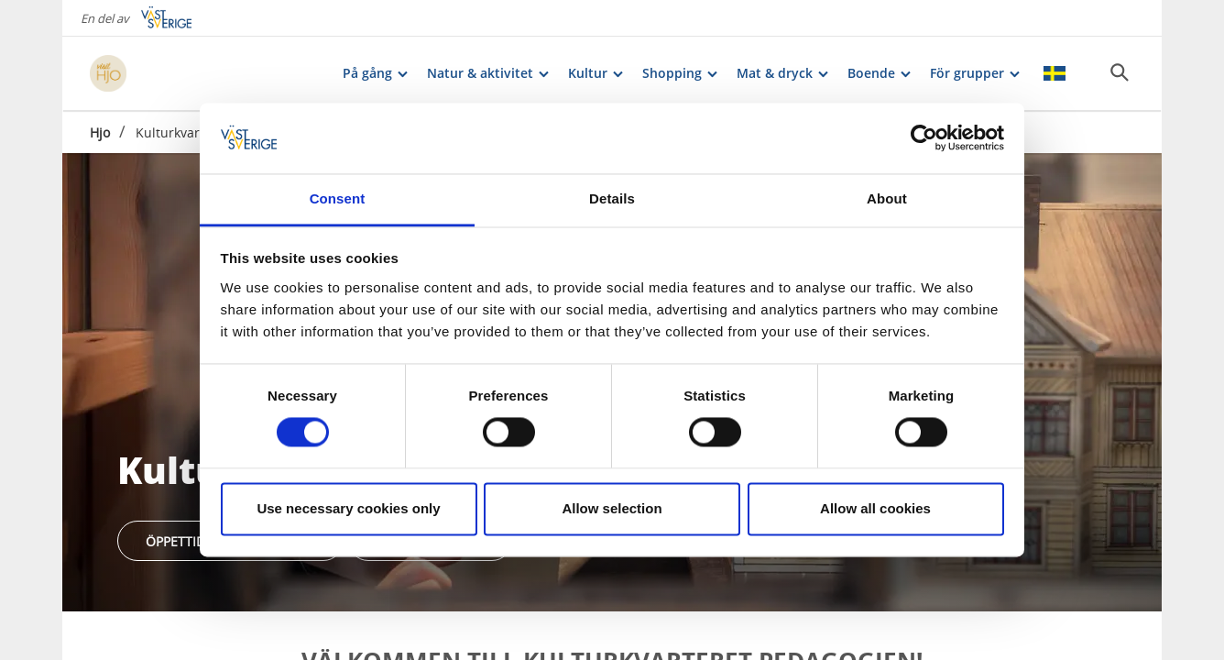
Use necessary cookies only (348, 508)
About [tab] (887, 198)
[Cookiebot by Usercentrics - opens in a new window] (924, 138)
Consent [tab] (338, 198)
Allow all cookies (875, 508)
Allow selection (611, 508)
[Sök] (1119, 72)
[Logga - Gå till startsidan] (154, 73)
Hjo (100, 132)
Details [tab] (612, 198)
